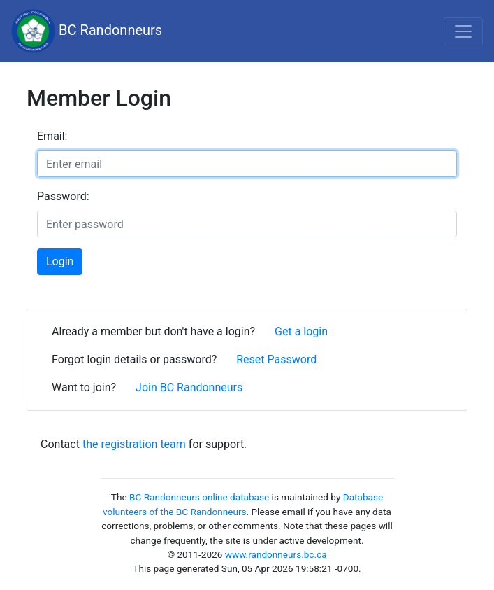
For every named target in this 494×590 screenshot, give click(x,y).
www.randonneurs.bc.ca (276, 554)
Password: (63, 196)
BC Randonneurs (86, 31)
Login (59, 261)
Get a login (301, 331)
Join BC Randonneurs (189, 387)
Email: (52, 136)
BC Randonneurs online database (199, 497)
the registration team (134, 444)
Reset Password (276, 359)
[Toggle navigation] (463, 31)
